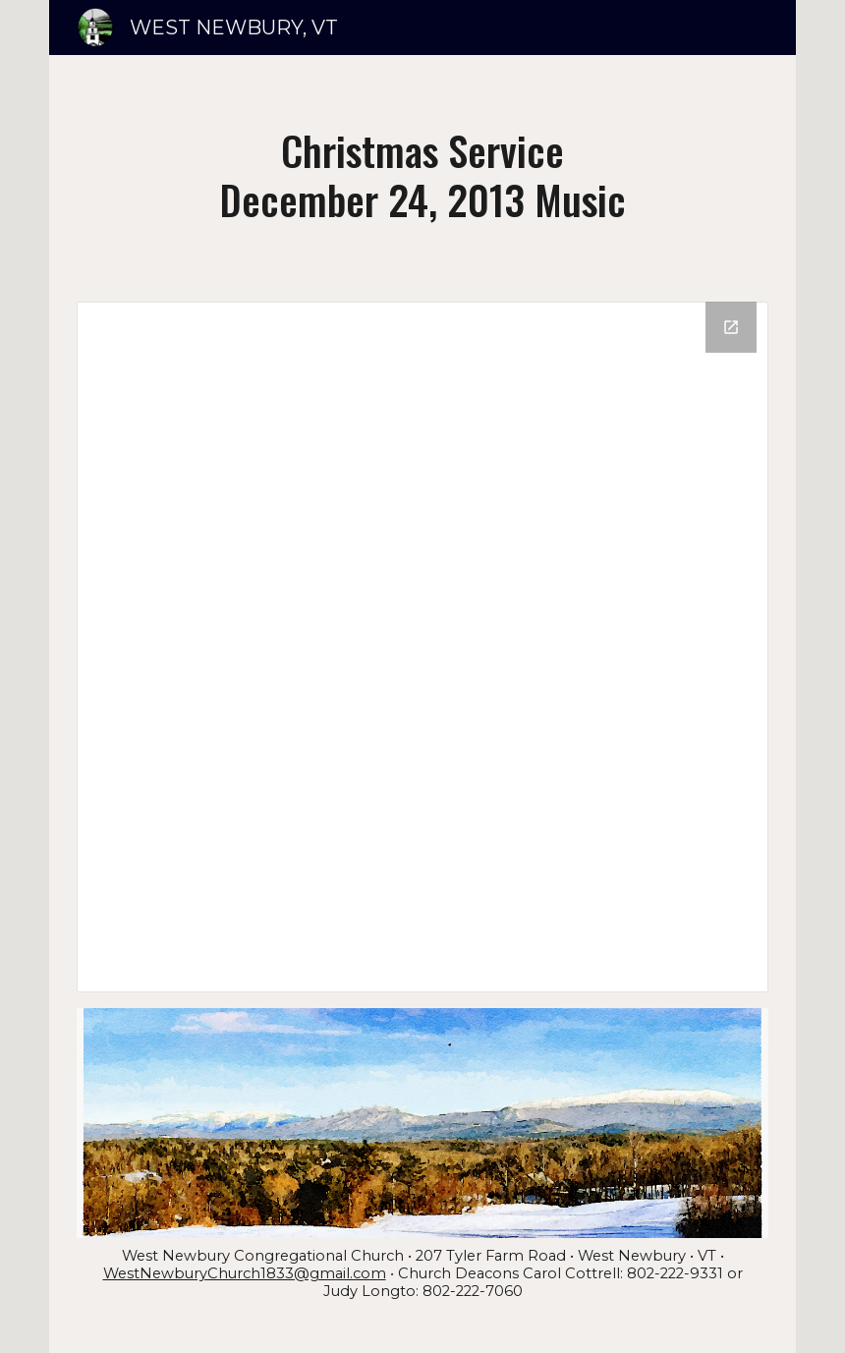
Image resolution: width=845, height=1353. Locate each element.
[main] (422, 174)
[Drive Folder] (422, 647)
